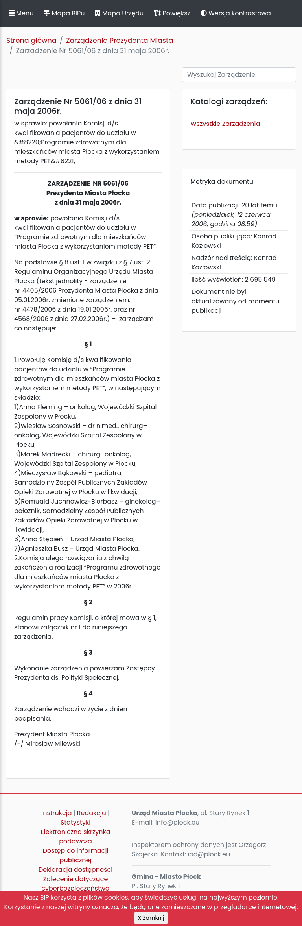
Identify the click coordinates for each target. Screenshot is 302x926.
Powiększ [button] (172, 13)
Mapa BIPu (64, 13)
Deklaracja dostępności (75, 869)
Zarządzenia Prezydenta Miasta (119, 40)
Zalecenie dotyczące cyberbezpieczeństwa (75, 883)
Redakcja (91, 812)
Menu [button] (21, 13)
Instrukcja (56, 812)
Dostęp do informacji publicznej (76, 855)
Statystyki (75, 822)
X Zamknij (151, 918)
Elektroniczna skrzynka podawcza (75, 836)
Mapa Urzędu (119, 13)
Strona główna (31, 40)
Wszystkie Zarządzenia (225, 123)
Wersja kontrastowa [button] (236, 13)
